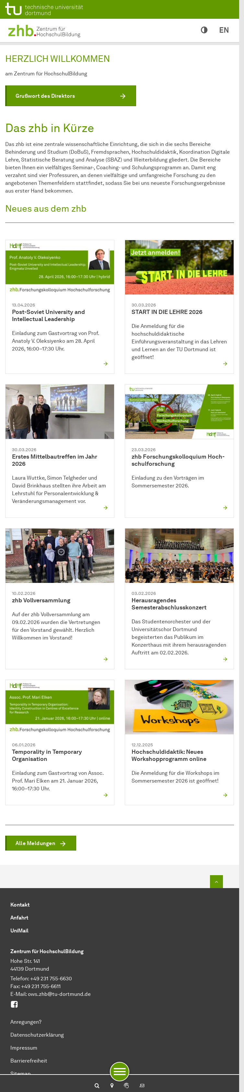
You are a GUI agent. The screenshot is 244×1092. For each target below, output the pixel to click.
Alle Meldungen (35, 843)
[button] (70, 95)
